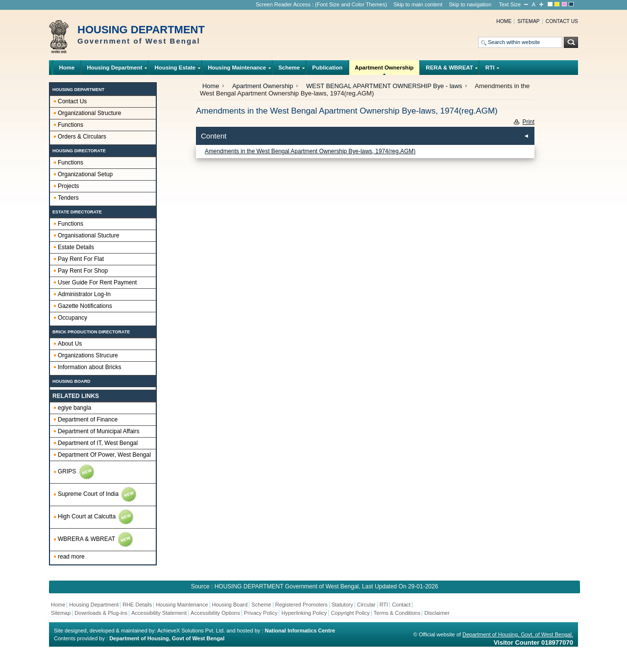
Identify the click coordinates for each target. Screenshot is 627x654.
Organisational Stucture (88, 235)
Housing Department (114, 70)
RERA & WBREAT (449, 70)
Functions (70, 124)
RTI (490, 70)
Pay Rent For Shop (83, 270)
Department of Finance (88, 419)
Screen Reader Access (283, 4)
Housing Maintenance (237, 70)
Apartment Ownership (384, 70)
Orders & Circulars (82, 136)
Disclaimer (436, 613)
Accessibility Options (215, 613)
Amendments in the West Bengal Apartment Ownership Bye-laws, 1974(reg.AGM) (310, 151)
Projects (68, 186)
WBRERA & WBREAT (96, 539)
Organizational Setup (85, 174)
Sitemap (528, 21)
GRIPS (77, 472)
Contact (401, 604)
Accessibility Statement (159, 613)
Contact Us (72, 101)
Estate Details (76, 247)
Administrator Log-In (84, 294)
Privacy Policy (260, 613)
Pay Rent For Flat (81, 259)
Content (214, 136)
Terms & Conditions (397, 613)
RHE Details (137, 604)
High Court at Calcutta (96, 517)
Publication (327, 67)
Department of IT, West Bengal (98, 443)
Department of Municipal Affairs (99, 431)
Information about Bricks (89, 367)
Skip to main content (417, 4)
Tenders (68, 197)
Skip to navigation (470, 4)
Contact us (562, 21)
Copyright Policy (350, 613)
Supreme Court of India (98, 494)
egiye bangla (74, 407)
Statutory (342, 604)
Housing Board (230, 604)
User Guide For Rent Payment (97, 282)
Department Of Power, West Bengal (104, 454)
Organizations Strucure (88, 355)
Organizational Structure (89, 113)
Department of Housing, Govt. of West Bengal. (517, 634)
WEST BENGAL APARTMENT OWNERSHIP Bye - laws (384, 86)
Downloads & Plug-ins (100, 613)
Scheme (289, 70)
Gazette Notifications (85, 306)
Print (528, 121)
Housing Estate (175, 70)
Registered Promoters (301, 604)
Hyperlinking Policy (304, 613)
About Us (70, 343)
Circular (366, 604)
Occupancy (72, 317)
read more (71, 556)
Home (503, 21)
